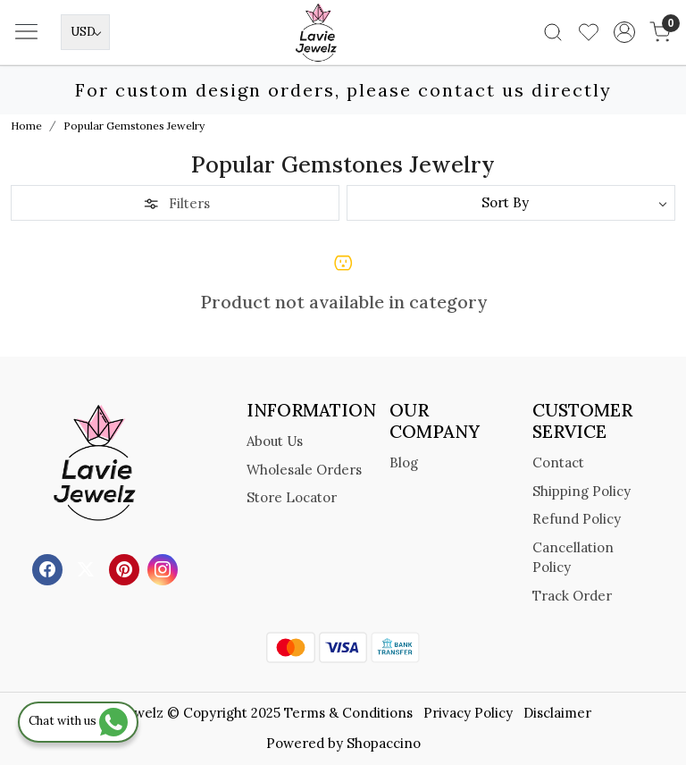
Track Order (572, 595)
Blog (403, 462)
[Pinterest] (126, 568)
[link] (553, 32)
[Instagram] (164, 568)
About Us (275, 441)
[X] (88, 568)
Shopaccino (384, 743)
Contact (558, 462)
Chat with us (78, 720)
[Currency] (85, 32)
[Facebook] (49, 568)
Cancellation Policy (573, 557)
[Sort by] (511, 203)
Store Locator (292, 497)
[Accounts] (624, 32)
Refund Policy (576, 518)
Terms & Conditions (348, 712)
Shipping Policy (581, 491)
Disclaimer (557, 712)
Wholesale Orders (304, 469)
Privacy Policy (468, 712)
